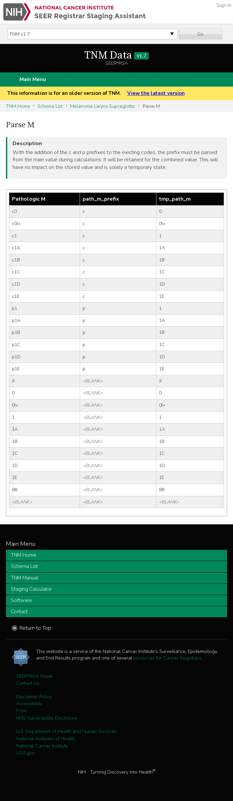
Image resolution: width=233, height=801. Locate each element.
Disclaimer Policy (34, 696)
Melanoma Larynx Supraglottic (102, 106)
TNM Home (18, 106)
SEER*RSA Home (34, 676)
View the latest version (156, 93)
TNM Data (116, 55)
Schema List (49, 106)
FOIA (21, 710)
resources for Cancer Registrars (167, 658)
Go (200, 34)
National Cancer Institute (42, 745)
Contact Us (27, 683)
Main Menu (32, 79)
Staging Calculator (31, 589)
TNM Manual (24, 578)
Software (21, 600)
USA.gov (25, 752)
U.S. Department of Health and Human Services (66, 731)
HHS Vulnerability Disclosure (46, 718)
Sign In (223, 5)
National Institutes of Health (45, 738)
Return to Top (35, 628)
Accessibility (29, 703)
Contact (19, 611)
